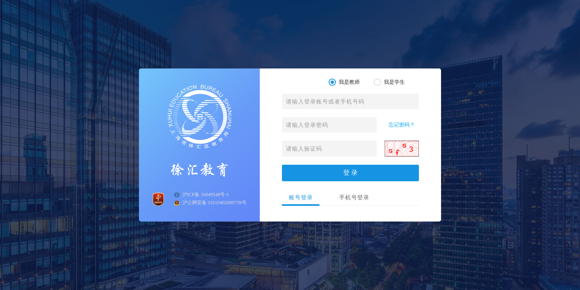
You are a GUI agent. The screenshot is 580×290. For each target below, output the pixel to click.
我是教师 (344, 82)
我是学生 (389, 82)
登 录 (350, 172)
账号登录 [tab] (301, 198)
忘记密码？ (402, 125)
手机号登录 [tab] (354, 198)
